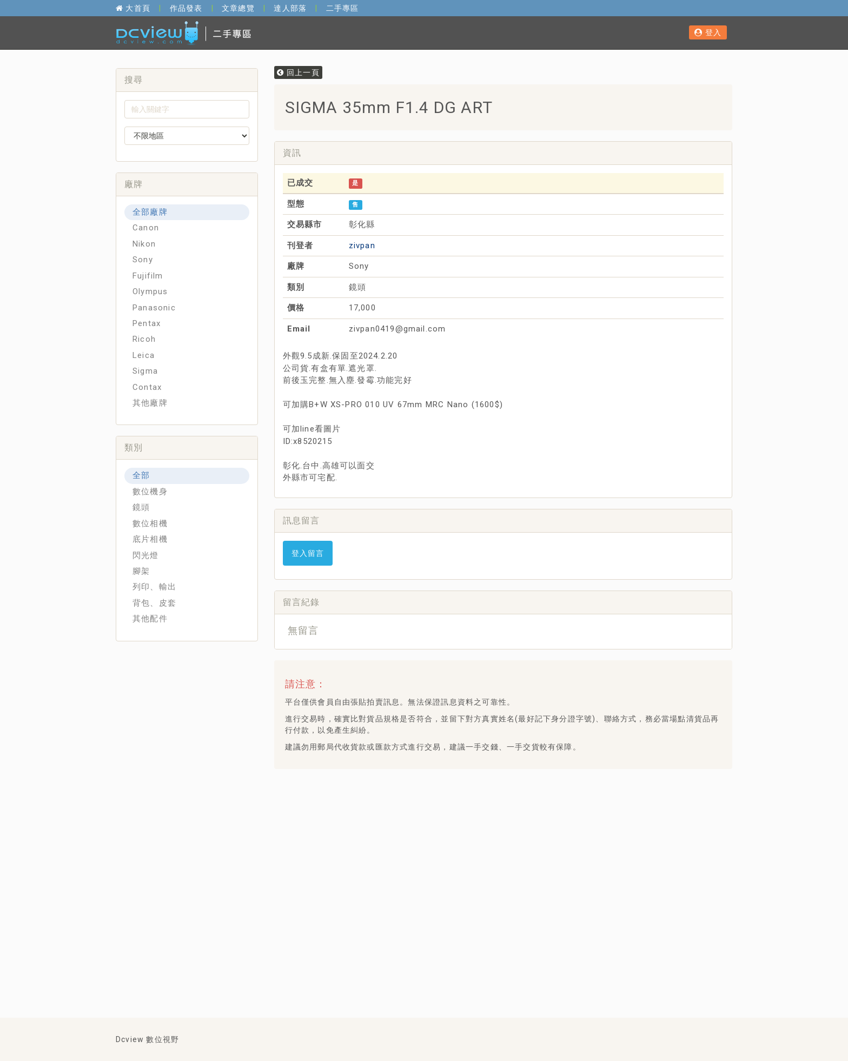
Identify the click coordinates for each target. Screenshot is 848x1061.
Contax (147, 387)
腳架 (141, 571)
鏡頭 (141, 507)
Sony (142, 259)
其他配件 (150, 619)
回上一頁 (298, 72)
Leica (143, 355)
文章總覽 (238, 8)
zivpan (362, 245)
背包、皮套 (154, 603)
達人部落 (290, 8)
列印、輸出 (154, 587)
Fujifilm (147, 276)
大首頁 (133, 8)
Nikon (144, 244)
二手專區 (342, 8)
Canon (145, 228)
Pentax (146, 323)
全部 (141, 475)
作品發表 (186, 8)
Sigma (145, 371)
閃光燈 (145, 555)
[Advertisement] (479, 804)
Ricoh (144, 339)
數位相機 (150, 523)
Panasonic (154, 308)
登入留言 (308, 553)
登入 (707, 32)
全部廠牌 (150, 212)
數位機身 (150, 491)
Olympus (150, 291)
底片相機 (150, 539)
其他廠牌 (150, 403)
